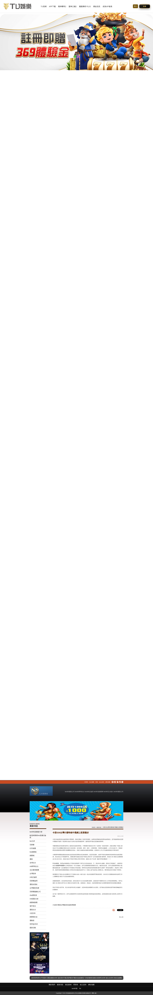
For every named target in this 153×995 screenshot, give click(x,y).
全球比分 (33, 863)
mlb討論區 (33, 877)
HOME (86, 782)
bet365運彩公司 (70, 791)
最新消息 (99, 827)
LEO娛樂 (33, 848)
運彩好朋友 (33, 884)
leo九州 (32, 841)
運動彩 (32, 920)
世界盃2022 (34, 924)
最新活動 (33, 927)
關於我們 (52, 984)
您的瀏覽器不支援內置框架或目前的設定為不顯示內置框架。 (76, 35)
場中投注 (33, 906)
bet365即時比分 (80, 791)
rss (122, 782)
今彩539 (32, 913)
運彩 (31, 859)
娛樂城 (32, 855)
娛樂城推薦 (33, 902)
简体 (97, 782)
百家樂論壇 (33, 881)
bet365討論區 (89, 791)
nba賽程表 (33, 895)
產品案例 (68, 984)
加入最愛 (91, 782)
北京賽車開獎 (34, 870)
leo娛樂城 (33, 852)
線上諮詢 (101, 782)
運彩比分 (33, 909)
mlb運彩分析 (34, 899)
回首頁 (93, 827)
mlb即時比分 (34, 866)
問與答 (75, 984)
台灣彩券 (33, 873)
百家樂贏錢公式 (35, 891)
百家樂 (32, 845)
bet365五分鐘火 (108, 791)
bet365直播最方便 (36, 832)
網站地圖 (107, 782)
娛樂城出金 (33, 917)
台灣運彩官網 (34, 888)
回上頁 (121, 917)
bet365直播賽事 (98, 791)
